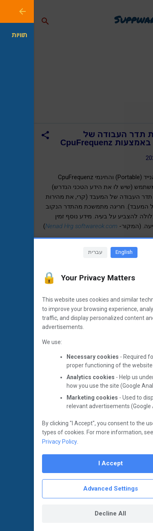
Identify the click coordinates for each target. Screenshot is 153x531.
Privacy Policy (25, 441)
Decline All (76, 513)
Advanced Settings (76, 488)
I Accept (76, 463)
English (90, 252)
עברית (61, 252)
